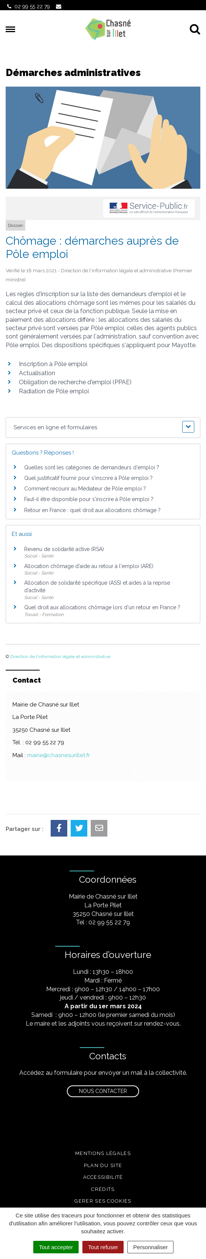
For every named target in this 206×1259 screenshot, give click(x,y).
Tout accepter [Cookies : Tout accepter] (56, 1247)
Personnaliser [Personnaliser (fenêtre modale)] (150, 1247)
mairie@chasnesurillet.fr (58, 755)
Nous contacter (103, 1091)
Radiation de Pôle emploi (54, 391)
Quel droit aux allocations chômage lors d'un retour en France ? (102, 607)
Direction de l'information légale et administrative (60, 656)
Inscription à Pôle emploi (53, 364)
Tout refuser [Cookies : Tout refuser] (103, 1247)
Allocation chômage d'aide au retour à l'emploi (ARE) (88, 566)
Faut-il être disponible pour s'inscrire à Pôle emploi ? (88, 499)
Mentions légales (103, 1153)
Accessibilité (103, 1177)
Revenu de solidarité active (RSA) (64, 549)
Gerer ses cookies (102, 1201)
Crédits (103, 1189)
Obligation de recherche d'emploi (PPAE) (75, 382)
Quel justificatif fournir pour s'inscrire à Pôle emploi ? (88, 478)
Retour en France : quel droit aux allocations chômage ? (92, 510)
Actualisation (37, 373)
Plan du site (103, 1165)
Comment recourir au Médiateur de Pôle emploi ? (85, 489)
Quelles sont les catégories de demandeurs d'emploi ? (91, 467)
